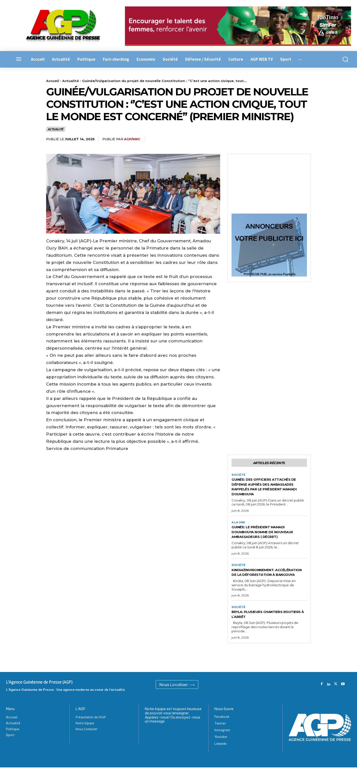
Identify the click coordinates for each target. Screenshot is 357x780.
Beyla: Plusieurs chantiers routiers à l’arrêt (264, 627)
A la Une (239, 524)
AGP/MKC (132, 139)
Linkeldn (220, 756)
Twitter (220, 736)
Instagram (222, 743)
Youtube (220, 750)
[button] (342, 59)
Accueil (52, 81)
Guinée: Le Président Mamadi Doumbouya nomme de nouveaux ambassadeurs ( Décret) (265, 536)
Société (239, 476)
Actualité (70, 81)
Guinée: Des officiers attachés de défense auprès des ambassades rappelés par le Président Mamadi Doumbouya (268, 488)
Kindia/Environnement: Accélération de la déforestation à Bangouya (265, 582)
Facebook (222, 729)
